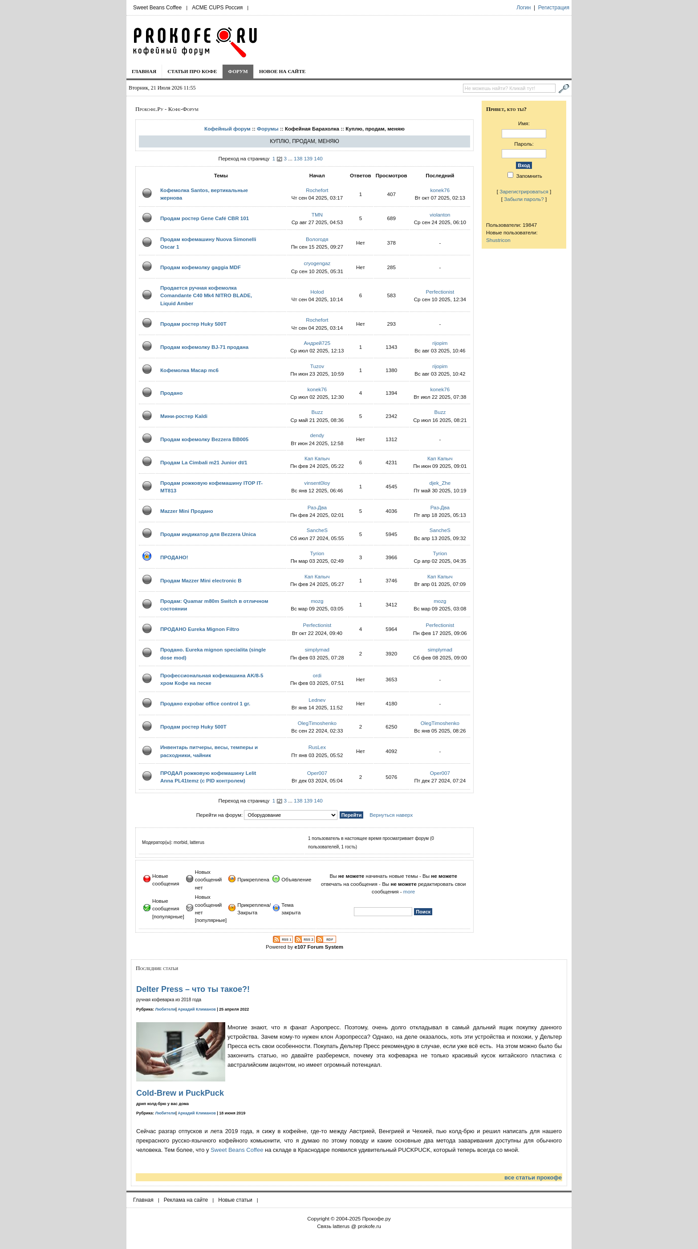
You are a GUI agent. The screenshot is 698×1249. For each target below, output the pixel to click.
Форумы (268, 128)
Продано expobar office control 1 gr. (205, 703)
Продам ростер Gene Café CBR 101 (204, 218)
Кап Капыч (317, 458)
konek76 (440, 190)
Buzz (317, 412)
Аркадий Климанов (197, 1009)
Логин (523, 7)
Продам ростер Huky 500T (193, 324)
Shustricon (498, 240)
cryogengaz (317, 263)
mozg (317, 601)
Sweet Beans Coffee (157, 7)
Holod (317, 292)
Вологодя (317, 239)
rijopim (439, 343)
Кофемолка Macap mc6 (189, 370)
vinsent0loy (317, 483)
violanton (440, 214)
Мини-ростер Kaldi (183, 416)
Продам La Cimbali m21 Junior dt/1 (203, 462)
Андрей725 (317, 343)
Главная (144, 71)
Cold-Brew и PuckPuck (180, 1093)
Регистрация (553, 7)
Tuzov (317, 366)
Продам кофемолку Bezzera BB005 (204, 439)
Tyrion (317, 553)
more (409, 891)
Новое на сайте (282, 71)
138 (298, 158)
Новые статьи (235, 1200)
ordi (317, 675)
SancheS (317, 530)
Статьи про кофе (192, 71)
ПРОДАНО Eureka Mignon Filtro (199, 629)
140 (318, 158)
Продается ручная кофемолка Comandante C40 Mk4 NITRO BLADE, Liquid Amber (206, 295)
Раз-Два (317, 507)
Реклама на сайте (186, 1200)
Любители (165, 1009)
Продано (171, 393)
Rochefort (317, 190)
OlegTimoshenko (317, 723)
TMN (317, 214)
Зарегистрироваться (523, 191)
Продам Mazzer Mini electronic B (201, 580)
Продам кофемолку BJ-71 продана (204, 347)
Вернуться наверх (391, 815)
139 (308, 158)
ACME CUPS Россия (217, 7)
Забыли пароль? (524, 199)
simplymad (317, 649)
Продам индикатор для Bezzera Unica (208, 534)
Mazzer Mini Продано (186, 511)
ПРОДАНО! (174, 557)
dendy (317, 435)
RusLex (317, 747)
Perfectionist (440, 292)
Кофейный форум (227, 128)
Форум (238, 71)
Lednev (316, 700)
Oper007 (317, 773)
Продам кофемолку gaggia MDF (200, 267)
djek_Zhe (439, 483)
